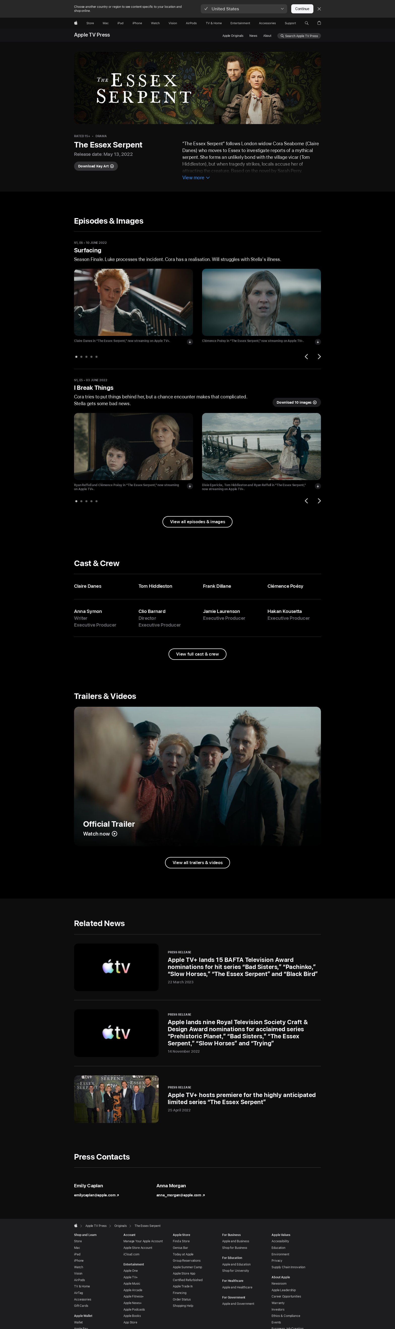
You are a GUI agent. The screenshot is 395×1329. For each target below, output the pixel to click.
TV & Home (82, 1286)
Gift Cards (81, 1306)
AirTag (78, 1293)
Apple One (130, 1271)
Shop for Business (234, 1248)
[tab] (76, 357)
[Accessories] (267, 23)
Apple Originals (232, 36)
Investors (278, 1309)
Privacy (277, 1260)
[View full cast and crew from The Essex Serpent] (197, 654)
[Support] (290, 23)
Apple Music (131, 1283)
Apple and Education (236, 1264)
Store (78, 1241)
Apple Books (132, 1316)
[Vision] (173, 23)
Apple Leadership (284, 1290)
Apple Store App (184, 1273)
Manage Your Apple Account (143, 1241)
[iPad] (120, 23)
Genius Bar (180, 1248)
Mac (77, 1248)
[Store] (90, 23)
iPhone (79, 1260)
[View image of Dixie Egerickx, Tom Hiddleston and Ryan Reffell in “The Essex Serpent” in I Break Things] (261, 446)
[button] (244, 9)
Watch (78, 1267)
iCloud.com (131, 1254)
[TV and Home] (214, 23)
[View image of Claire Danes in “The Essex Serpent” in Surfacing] (133, 302)
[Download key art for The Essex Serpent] (96, 166)
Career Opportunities (286, 1296)
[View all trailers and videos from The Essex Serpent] (197, 862)
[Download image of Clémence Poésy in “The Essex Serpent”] (318, 342)
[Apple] (76, 23)
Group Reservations (187, 1260)
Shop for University (235, 1271)
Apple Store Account (137, 1248)
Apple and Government (238, 1304)
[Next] (318, 356)
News (253, 36)
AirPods (79, 1280)
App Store (130, 1322)
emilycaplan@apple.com (96, 1195)
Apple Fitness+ (133, 1296)
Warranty (278, 1303)
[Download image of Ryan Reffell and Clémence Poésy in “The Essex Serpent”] (190, 486)
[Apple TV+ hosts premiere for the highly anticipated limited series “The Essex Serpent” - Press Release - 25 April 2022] (197, 1099)
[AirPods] (191, 23)
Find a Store (181, 1241)
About (267, 36)
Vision (78, 1273)
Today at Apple (183, 1254)
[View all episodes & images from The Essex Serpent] (197, 521)
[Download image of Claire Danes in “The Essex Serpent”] (190, 342)
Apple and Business (235, 1241)
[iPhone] (137, 23)
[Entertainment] (240, 23)
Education (278, 1248)
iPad (77, 1254)
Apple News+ (132, 1303)
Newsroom (279, 1283)
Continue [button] (302, 9)
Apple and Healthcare (237, 1287)
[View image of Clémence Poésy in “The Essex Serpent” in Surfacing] (261, 302)
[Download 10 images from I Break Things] (297, 402)
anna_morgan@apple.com (180, 1195)
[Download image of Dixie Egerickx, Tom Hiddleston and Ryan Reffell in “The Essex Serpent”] (318, 486)
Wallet (78, 1322)
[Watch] (155, 23)
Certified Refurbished (187, 1280)
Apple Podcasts (134, 1309)
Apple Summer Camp (187, 1267)
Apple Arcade (132, 1290)
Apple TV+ (130, 1277)
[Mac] (106, 23)
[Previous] (307, 356)
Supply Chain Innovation (288, 1267)
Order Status (182, 1299)
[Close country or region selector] (319, 9)
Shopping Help (183, 1306)
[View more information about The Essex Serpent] (196, 178)
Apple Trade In (183, 1286)
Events (276, 1322)
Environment (280, 1254)
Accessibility (280, 1241)
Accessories (82, 1299)
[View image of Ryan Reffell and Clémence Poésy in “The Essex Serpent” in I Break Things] (133, 446)
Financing (179, 1293)
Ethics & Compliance (286, 1316)
